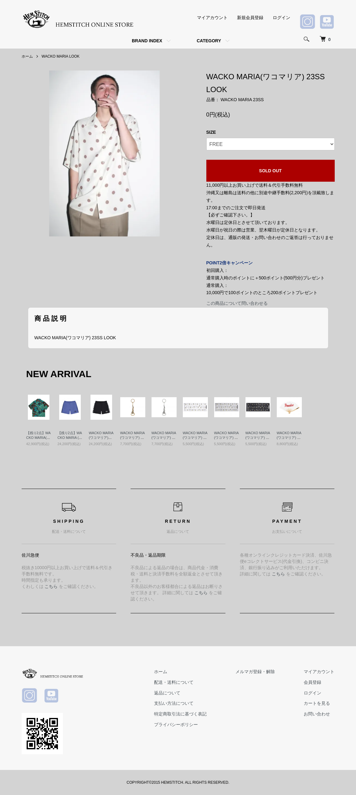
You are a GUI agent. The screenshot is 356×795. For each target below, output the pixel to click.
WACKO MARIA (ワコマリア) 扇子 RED (289, 437)
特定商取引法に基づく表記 (182, 713)
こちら (51, 586)
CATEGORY (209, 40)
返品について (169, 692)
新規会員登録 (250, 17)
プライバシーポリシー (177, 724)
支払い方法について (175, 703)
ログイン (281, 17)
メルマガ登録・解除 (256, 671)
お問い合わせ (317, 713)
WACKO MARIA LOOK (61, 56)
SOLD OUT (270, 170)
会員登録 (313, 681)
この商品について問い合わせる (237, 303)
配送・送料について (175, 681)
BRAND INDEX (147, 40)
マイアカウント (212, 17)
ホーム (27, 56)
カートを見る (317, 703)
